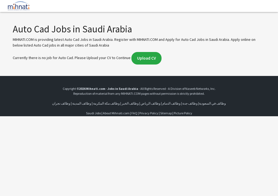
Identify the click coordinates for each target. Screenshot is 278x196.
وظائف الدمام (171, 103)
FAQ (134, 113)
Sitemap (166, 113)
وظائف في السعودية (212, 103)
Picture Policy (183, 113)
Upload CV (146, 58)
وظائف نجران (61, 103)
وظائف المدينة (81, 103)
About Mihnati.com (116, 113)
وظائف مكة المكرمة (106, 103)
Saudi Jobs (93, 113)
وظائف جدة (190, 103)
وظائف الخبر (130, 103)
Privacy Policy (148, 113)
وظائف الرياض (150, 103)
